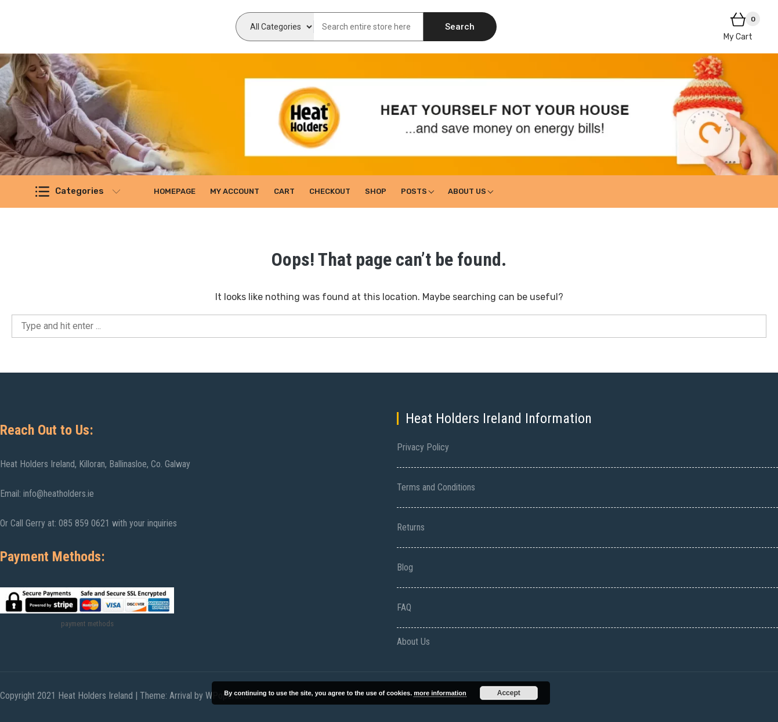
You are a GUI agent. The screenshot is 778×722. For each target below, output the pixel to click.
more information (440, 692)
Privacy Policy (423, 447)
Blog (405, 567)
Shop (375, 191)
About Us (467, 191)
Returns (411, 527)
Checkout (329, 191)
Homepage (175, 191)
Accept (508, 693)
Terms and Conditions (436, 487)
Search (460, 26)
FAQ (404, 607)
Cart (284, 191)
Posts (414, 191)
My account (234, 191)
